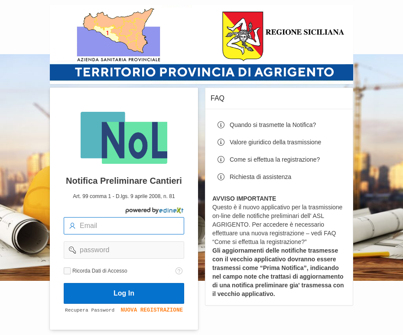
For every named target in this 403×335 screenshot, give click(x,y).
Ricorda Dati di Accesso (99, 271)
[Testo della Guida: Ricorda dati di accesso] (179, 271)
